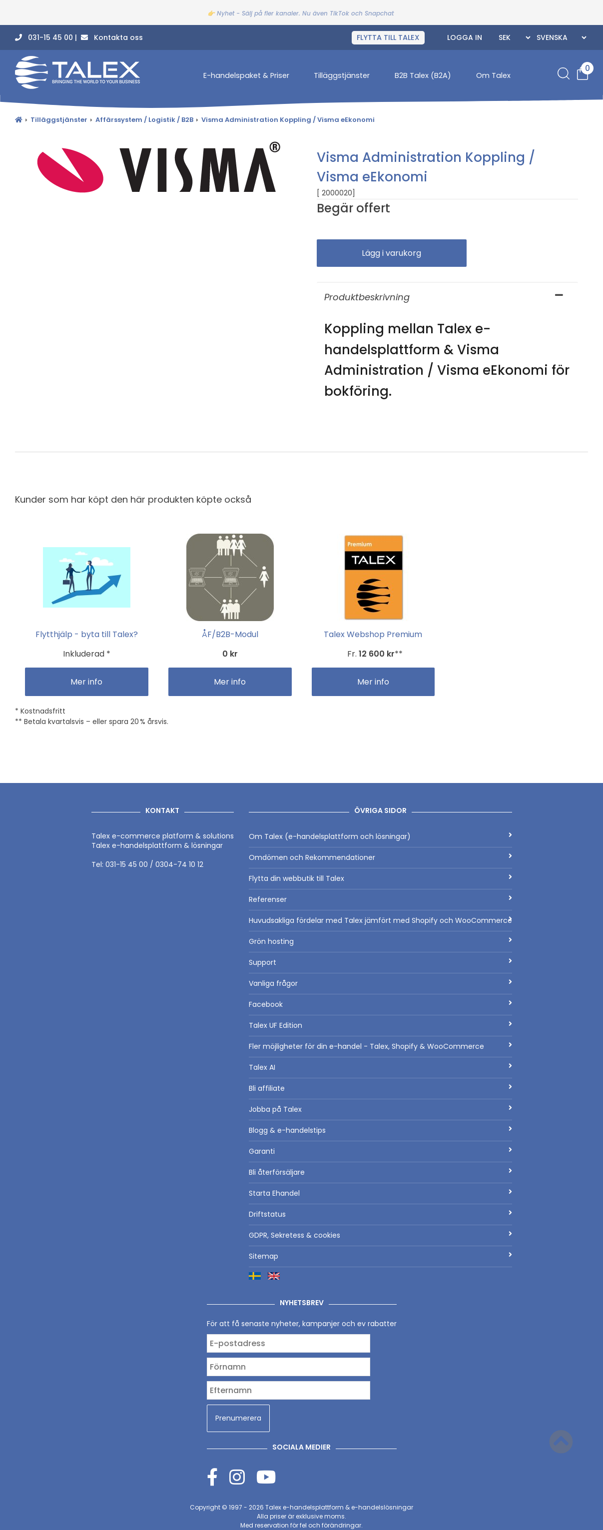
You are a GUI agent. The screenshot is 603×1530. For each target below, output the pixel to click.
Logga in (464, 37)
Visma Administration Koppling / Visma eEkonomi (288, 119)
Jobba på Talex (380, 1109)
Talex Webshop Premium (373, 634)
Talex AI (380, 1067)
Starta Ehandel (380, 1193)
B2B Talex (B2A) (423, 75)
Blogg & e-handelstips (380, 1130)
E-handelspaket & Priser (246, 75)
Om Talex (493, 75)
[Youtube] (266, 1477)
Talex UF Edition (380, 1025)
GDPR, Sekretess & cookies (380, 1235)
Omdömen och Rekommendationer (380, 857)
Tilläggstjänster (342, 75)
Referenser (380, 899)
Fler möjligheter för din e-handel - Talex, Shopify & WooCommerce (380, 1046)
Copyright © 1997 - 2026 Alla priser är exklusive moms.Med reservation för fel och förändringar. (301, 1516)
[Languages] (560, 37)
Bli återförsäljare (380, 1172)
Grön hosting (380, 941)
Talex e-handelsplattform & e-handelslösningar (339, 1507)
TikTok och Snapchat (362, 13)
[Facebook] (218, 1477)
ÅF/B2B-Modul (230, 634)
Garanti (380, 1151)
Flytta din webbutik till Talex (380, 878)
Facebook (380, 1004)
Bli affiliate (380, 1088)
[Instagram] (242, 1477)
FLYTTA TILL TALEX (388, 37)
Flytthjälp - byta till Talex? (86, 634)
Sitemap (380, 1256)
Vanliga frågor (380, 983)
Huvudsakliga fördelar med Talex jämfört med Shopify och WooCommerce (380, 920)
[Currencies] (513, 37)
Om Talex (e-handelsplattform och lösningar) (380, 836)
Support (380, 962)
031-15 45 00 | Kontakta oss (79, 37)
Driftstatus (380, 1214)
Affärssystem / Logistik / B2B (144, 119)
